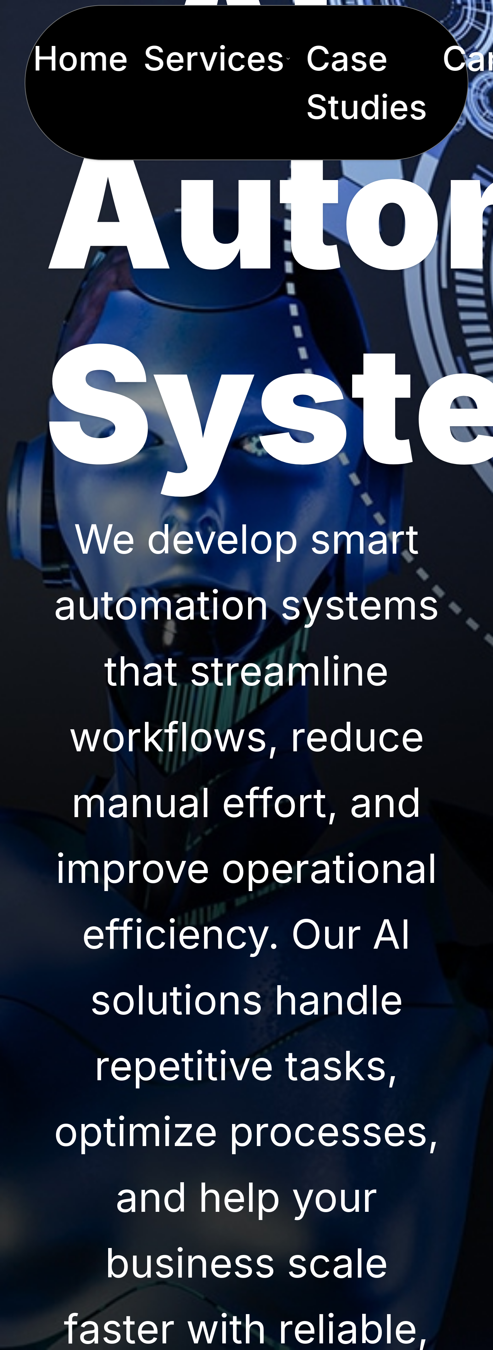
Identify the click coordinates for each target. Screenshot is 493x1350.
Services (217, 58)
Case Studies (366, 82)
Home (80, 58)
